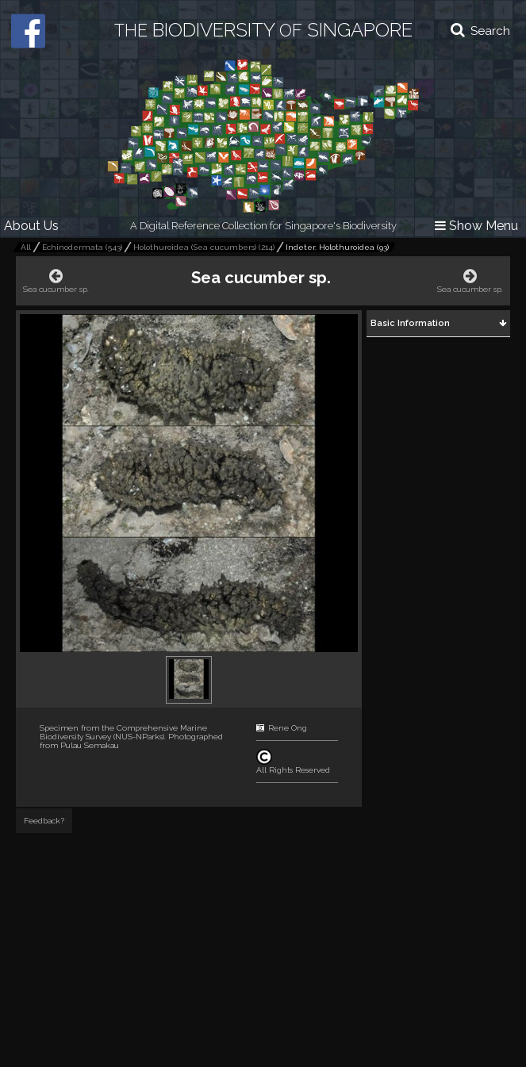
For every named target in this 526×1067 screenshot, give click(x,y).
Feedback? (44, 820)
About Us (31, 225)
